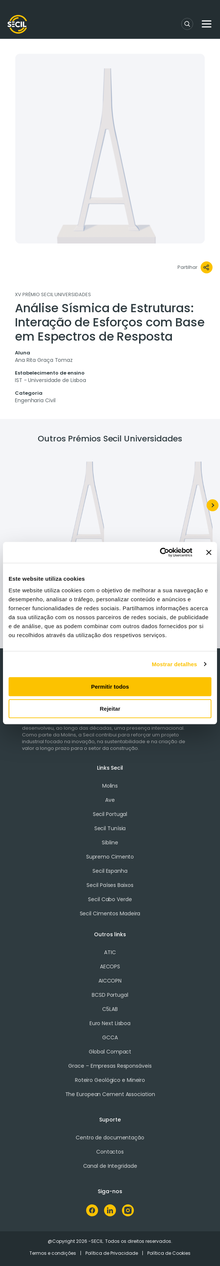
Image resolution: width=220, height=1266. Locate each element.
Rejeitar (110, 708)
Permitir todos (110, 686)
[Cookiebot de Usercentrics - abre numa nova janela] (159, 552)
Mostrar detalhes (174, 664)
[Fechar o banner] (208, 552)
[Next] (213, 505)
